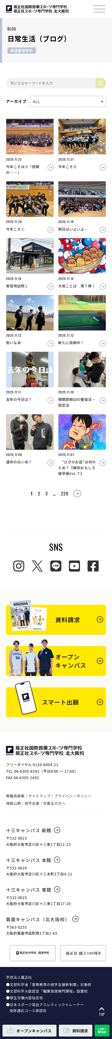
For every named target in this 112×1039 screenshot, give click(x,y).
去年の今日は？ (19, 399)
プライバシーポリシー (72, 795)
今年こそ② (67, 166)
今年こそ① (15, 229)
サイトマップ (39, 795)
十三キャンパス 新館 (33, 830)
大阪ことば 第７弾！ (76, 285)
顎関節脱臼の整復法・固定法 (76, 402)
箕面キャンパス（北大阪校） (42, 919)
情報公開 (13, 803)
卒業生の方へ (54, 803)
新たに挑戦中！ (71, 342)
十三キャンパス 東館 (33, 889)
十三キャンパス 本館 (33, 860)
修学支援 (32, 803)
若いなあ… (15, 342)
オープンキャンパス (29, 1030)
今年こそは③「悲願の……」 (22, 169)
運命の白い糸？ (19, 461)
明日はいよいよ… (73, 229)
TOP (102, 1011)
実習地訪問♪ (17, 285)
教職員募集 (15, 795)
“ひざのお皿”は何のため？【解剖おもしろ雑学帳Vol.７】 (77, 467)
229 (64, 493)
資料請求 (75, 1030)
